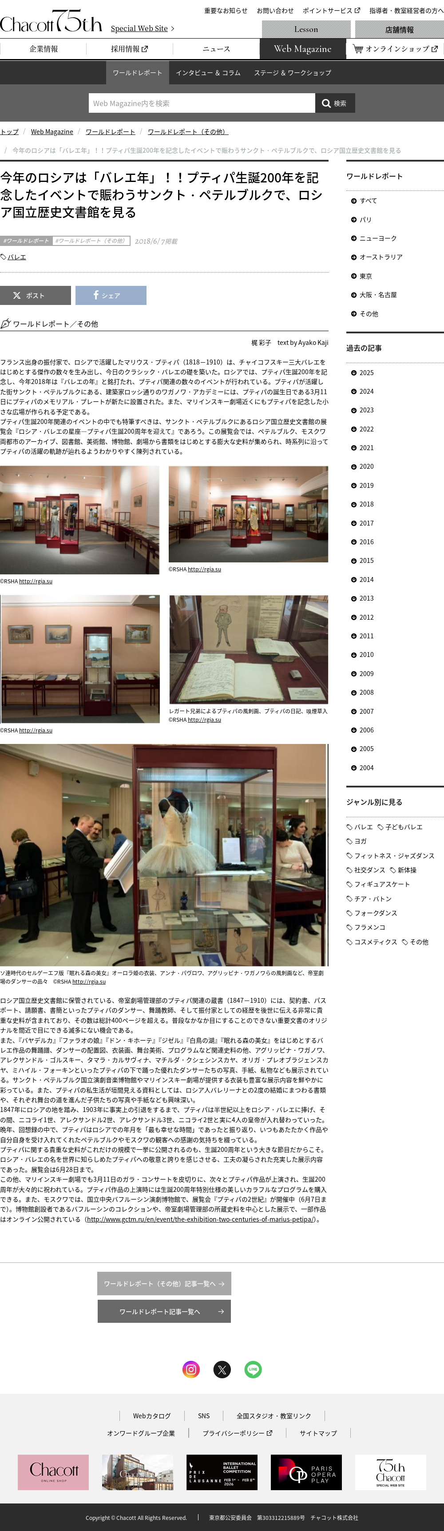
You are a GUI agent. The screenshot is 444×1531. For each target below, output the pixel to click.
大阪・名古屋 (378, 294)
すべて (368, 200)
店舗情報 (399, 29)
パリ (366, 219)
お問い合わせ (275, 10)
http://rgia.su (35, 581)
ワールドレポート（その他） (188, 131)
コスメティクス (375, 941)
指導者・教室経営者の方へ (406, 10)
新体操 (407, 869)
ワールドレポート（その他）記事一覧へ (160, 1283)
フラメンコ (369, 926)
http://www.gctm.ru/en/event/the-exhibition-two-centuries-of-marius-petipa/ (200, 1219)
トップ (9, 131)
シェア (111, 295)
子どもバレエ (404, 826)
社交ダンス (369, 869)
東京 (366, 275)
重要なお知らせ (226, 10)
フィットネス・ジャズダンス (394, 855)
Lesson (306, 29)
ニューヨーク (378, 237)
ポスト (35, 295)
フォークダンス (375, 912)
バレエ (17, 256)
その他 (369, 313)
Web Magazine (52, 131)
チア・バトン (373, 898)
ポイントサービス (328, 10)
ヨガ (360, 840)
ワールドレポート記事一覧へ (159, 1311)
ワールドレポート (138, 72)
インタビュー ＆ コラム (208, 72)
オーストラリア (381, 256)
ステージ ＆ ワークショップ (292, 72)
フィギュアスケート (382, 883)
